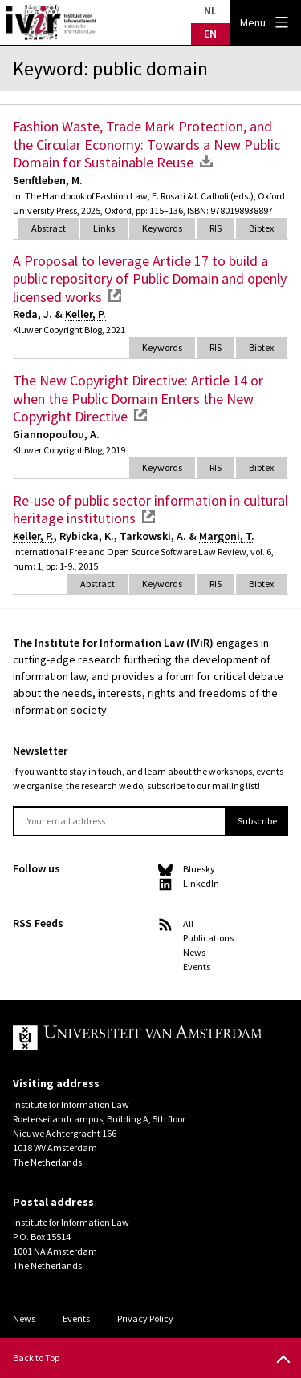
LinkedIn (201, 883)
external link (114, 295)
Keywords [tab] (162, 228)
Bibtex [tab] (261, 228)
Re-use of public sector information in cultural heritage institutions (150, 509)
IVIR (51, 22)
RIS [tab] (215, 228)
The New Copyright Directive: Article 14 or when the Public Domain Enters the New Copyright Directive (138, 398)
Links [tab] (104, 228)
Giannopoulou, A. (56, 434)
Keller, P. (85, 314)
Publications (208, 938)
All (188, 923)
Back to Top (36, 1358)
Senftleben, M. (48, 180)
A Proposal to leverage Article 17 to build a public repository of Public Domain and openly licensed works (150, 279)
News (194, 952)
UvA (137, 1038)
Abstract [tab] (48, 228)
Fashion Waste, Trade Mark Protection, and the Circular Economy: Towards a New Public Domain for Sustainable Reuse (146, 144)
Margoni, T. (226, 536)
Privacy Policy (145, 1318)
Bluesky (199, 869)
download (206, 161)
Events (196, 967)
